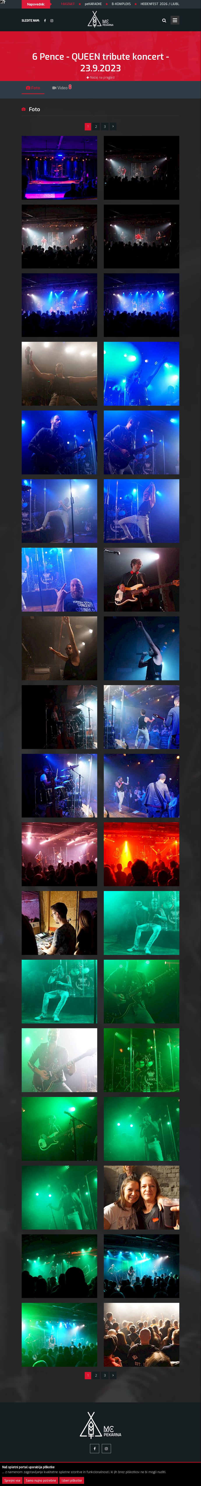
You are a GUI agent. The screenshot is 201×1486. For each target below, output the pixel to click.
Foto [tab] (33, 88)
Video (61, 88)
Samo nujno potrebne (41, 1480)
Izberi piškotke (72, 1480)
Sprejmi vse (12, 1480)
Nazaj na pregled (100, 77)
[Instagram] (51, 21)
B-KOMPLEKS (136, 4)
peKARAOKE (109, 4)
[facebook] (45, 21)
